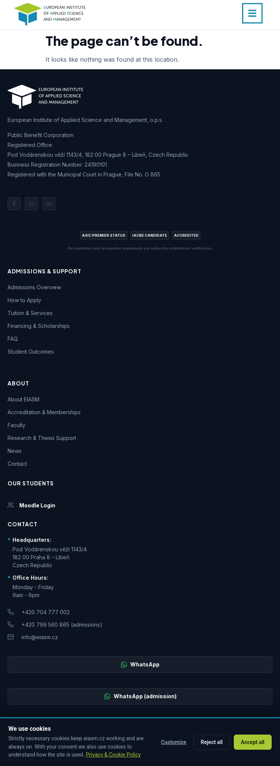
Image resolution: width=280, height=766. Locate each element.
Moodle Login (37, 505)
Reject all (212, 742)
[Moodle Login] (11, 505)
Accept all (252, 742)
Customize (173, 742)
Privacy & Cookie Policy (113, 755)
